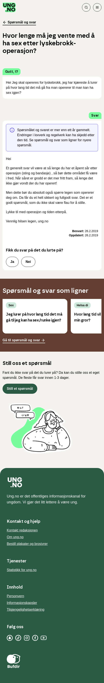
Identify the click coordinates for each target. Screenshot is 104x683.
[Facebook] (35, 638)
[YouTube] (44, 638)
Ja (12, 262)
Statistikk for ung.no (22, 570)
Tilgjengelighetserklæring (25, 609)
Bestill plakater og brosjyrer (27, 544)
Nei (28, 262)
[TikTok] (18, 638)
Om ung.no (15, 537)
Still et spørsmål (20, 388)
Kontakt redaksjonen (22, 530)
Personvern (15, 596)
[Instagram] (27, 638)
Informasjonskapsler (22, 603)
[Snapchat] (10, 638)
